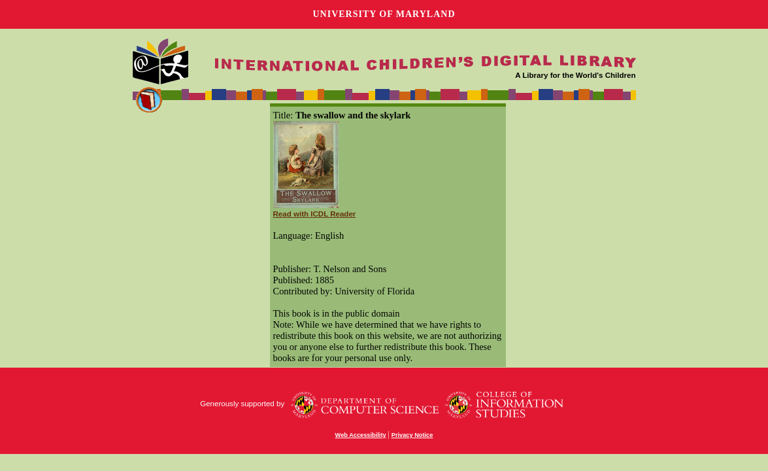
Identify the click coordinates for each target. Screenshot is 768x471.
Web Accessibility (360, 435)
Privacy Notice (412, 435)
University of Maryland (383, 14)
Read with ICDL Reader (314, 214)
